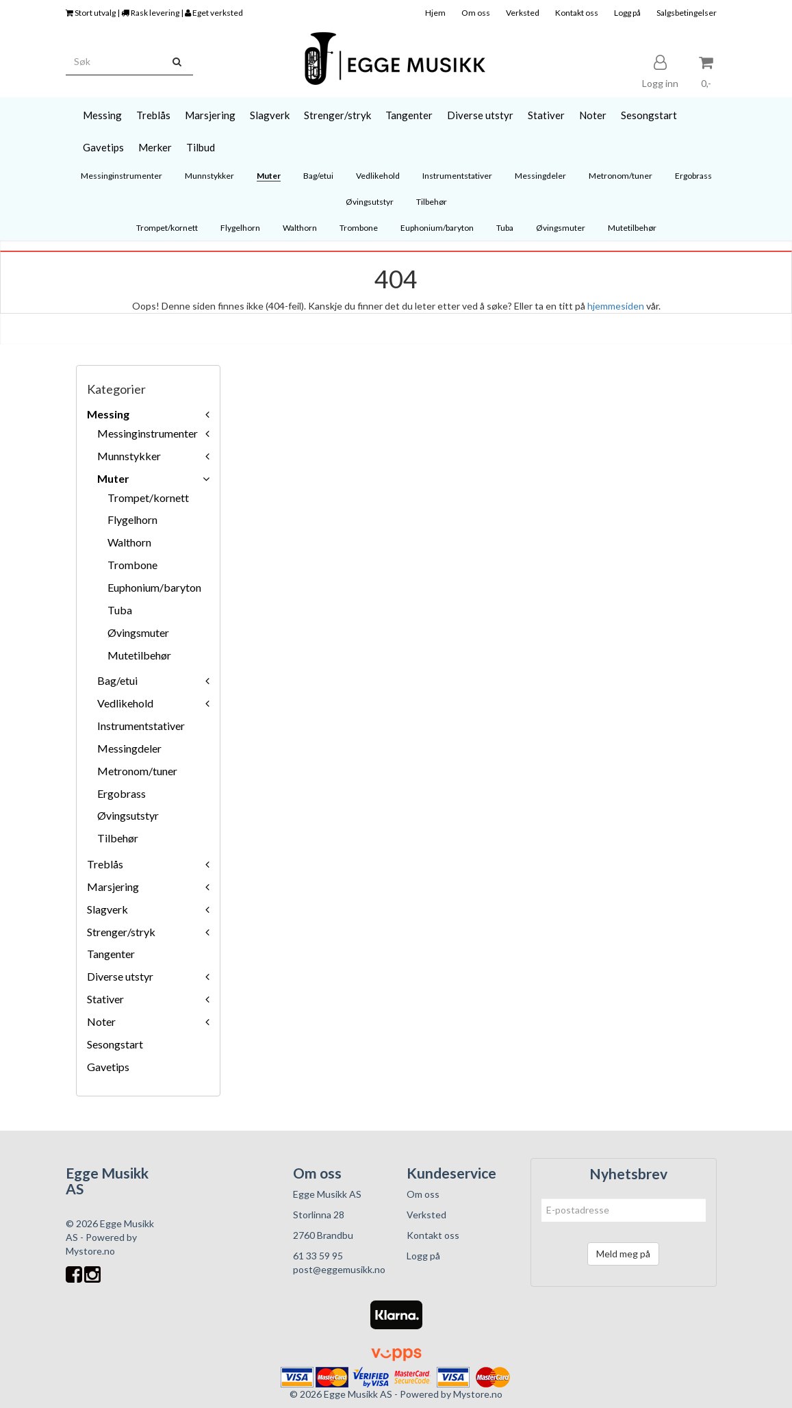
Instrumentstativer (141, 725)
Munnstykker (129, 455)
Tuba (119, 609)
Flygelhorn (132, 519)
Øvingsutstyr (128, 815)
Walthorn (129, 542)
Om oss (475, 13)
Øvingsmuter (138, 632)
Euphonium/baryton (154, 587)
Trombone (132, 564)
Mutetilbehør (139, 655)
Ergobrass (121, 793)
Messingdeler (129, 748)
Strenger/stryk (121, 931)
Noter (101, 1021)
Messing (108, 413)
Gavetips (108, 1066)
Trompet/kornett (148, 497)
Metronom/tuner (137, 770)
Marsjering (113, 886)
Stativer (105, 998)
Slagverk (107, 909)
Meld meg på (623, 1253)
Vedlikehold (125, 702)
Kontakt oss (576, 13)
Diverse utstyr (120, 976)
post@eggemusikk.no (339, 1269)
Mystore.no (90, 1251)
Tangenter (111, 953)
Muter (113, 478)
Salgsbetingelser (686, 13)
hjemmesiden (615, 306)
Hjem (435, 13)
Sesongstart (115, 1044)
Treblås (105, 863)
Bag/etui (117, 680)
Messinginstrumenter (147, 433)
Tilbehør (117, 837)
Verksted (522, 13)
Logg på (627, 13)
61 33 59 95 (318, 1255)
